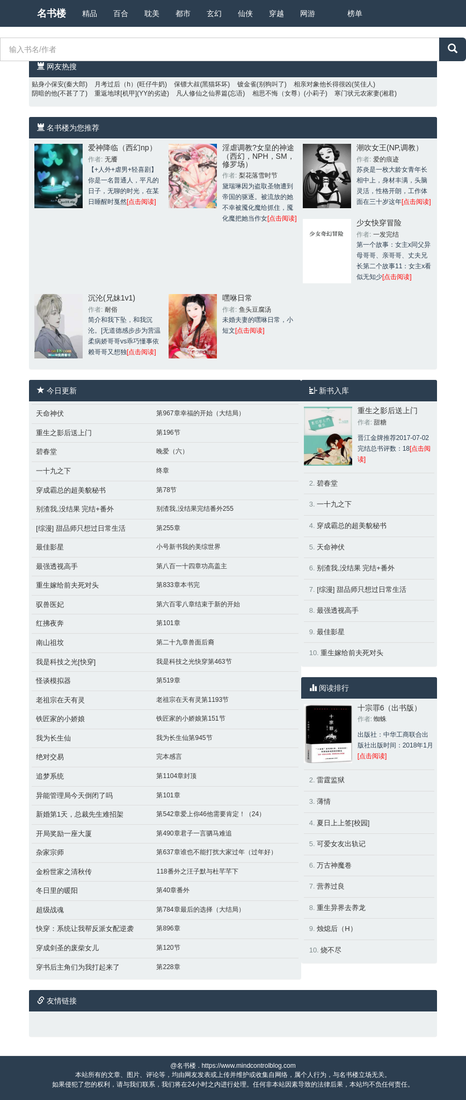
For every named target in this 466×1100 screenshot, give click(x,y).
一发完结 (386, 234)
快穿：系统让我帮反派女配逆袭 (85, 929)
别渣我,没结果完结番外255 (194, 508)
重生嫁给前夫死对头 (67, 585)
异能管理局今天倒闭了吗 (74, 795)
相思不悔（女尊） (278, 93)
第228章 (168, 967)
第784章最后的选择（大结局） (200, 909)
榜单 (354, 13)
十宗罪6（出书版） (390, 707)
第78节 (166, 490)
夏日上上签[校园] (343, 823)
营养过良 (331, 886)
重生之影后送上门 (64, 433)
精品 (89, 13)
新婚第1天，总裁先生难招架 (79, 814)
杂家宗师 (50, 852)
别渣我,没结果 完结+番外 (75, 509)
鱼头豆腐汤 (255, 309)
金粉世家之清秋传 (64, 872)
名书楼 (51, 13)
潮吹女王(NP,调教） (389, 147)
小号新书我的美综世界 (188, 547)
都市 (183, 13)
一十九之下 (53, 471)
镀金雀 (247, 84)
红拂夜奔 (50, 623)
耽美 (151, 13)
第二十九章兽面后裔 (185, 642)
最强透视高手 (57, 566)
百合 (120, 13)
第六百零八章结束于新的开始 (198, 604)
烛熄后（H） (336, 929)
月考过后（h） (115, 84)
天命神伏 (50, 413)
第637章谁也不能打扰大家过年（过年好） (216, 852)
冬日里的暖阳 (57, 890)
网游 (307, 13)
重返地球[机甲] (115, 93)
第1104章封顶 (176, 776)
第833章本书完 (177, 585)
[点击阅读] (141, 202)
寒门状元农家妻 (357, 93)
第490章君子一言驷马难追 (193, 833)
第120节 (168, 947)
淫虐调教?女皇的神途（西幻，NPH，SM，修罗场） (258, 155)
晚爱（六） (172, 451)
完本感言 (169, 756)
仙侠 (245, 13)
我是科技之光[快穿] (66, 662)
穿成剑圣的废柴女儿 (67, 948)
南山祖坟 (50, 643)
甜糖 (380, 422)
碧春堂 (46, 452)
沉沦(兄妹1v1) (111, 298)
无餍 (111, 159)
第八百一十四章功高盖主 (191, 566)
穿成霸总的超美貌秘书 (71, 490)
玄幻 (214, 13)
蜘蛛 (380, 719)
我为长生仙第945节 (184, 738)
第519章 (168, 680)
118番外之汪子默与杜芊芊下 (197, 871)
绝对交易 (50, 757)
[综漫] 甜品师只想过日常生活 (81, 528)
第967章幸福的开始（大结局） (200, 413)
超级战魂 (50, 910)
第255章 (168, 528)
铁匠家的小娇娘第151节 (190, 718)
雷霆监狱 (331, 780)
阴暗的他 (44, 93)
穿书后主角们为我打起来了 (78, 967)
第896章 (168, 928)
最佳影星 (50, 547)
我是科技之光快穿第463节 (193, 661)
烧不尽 (331, 950)
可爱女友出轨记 (341, 844)
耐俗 (111, 309)
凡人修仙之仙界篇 (202, 93)
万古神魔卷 (334, 865)
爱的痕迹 (386, 159)
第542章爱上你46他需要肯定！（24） (210, 814)
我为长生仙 (53, 738)
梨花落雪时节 (258, 175)
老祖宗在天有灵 (60, 700)
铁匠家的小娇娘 (60, 719)
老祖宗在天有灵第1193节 (192, 699)
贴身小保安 (48, 84)
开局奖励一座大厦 (64, 834)
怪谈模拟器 (53, 681)
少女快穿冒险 (379, 222)
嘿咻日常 (237, 298)
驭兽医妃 (50, 604)
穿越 (276, 13)
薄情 (324, 801)
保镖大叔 (187, 84)
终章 (162, 470)
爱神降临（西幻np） (122, 147)
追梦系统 (50, 776)
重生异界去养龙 (341, 908)
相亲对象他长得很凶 (323, 84)
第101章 (168, 623)
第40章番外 (172, 890)
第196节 (168, 432)
